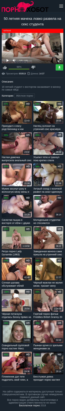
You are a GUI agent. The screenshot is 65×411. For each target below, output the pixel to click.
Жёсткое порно (24, 95)
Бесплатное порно (29, 405)
